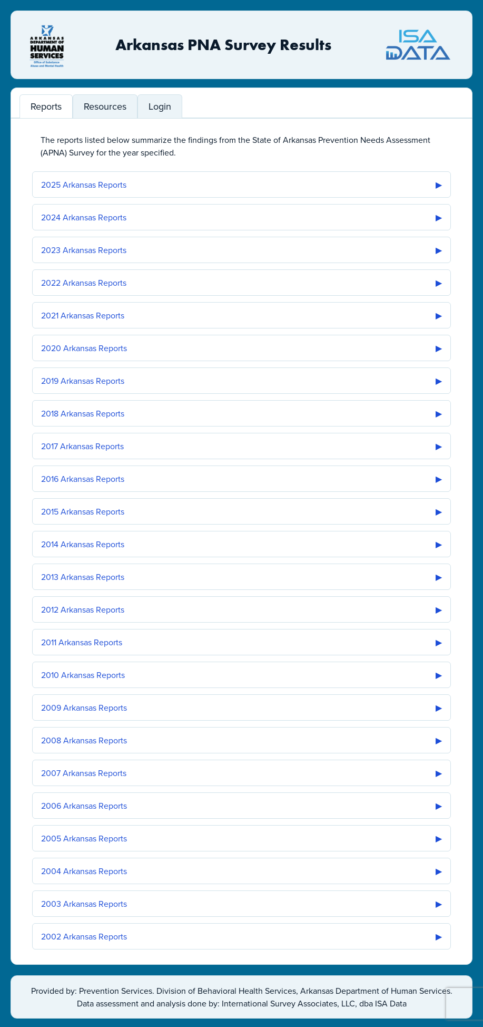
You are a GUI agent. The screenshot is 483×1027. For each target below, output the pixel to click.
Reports (46, 106)
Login (160, 106)
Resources (105, 106)
